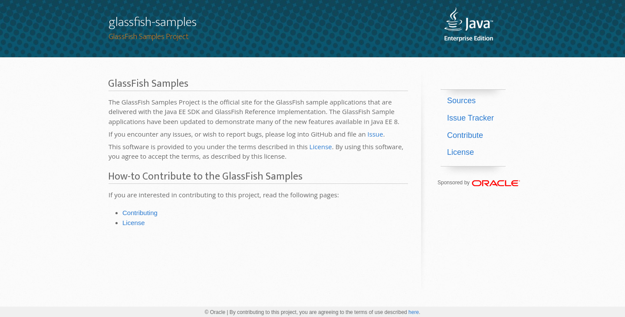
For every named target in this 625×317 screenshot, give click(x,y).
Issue (375, 134)
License (320, 146)
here (413, 312)
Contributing (140, 212)
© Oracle (215, 312)
